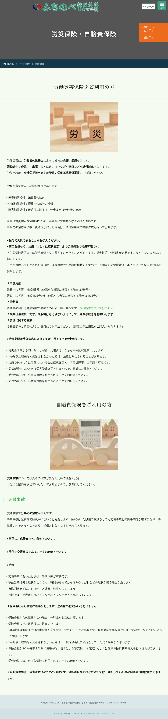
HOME (8, 63)
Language (148, 6)
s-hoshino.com (92, 713)
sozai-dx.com (107, 713)
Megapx (68, 713)
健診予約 (162, 74)
